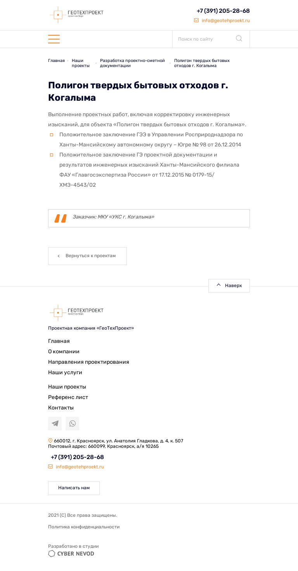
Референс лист (68, 397)
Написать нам (74, 487)
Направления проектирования (88, 362)
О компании (64, 351)
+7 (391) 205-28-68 (223, 10)
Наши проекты (67, 387)
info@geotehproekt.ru (222, 20)
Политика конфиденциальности (84, 527)
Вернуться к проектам (91, 255)
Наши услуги (65, 372)
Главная (59, 341)
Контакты (61, 407)
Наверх (233, 285)
